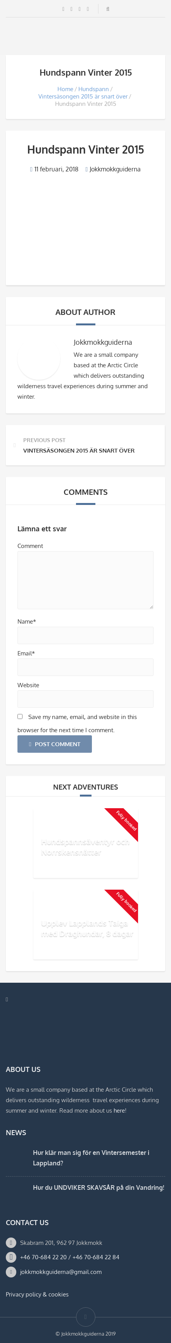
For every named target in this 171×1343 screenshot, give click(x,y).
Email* (26, 653)
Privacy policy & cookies (37, 1294)
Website (28, 685)
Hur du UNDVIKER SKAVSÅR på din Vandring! (98, 1187)
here (119, 1110)
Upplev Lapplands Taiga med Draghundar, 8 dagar (87, 928)
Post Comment (54, 744)
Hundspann (93, 89)
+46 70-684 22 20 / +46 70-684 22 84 (69, 1257)
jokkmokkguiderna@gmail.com (61, 1272)
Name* (26, 621)
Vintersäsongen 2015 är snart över (83, 96)
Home (65, 89)
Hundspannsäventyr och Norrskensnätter (85, 846)
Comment (30, 546)
